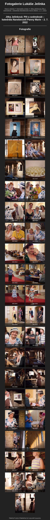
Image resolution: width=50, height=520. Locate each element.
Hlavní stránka (10, 9)
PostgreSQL (38, 518)
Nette (30, 518)
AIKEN (17, 518)
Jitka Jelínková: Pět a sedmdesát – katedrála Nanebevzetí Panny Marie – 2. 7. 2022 (24, 9)
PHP (27, 518)
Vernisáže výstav (23, 9)
